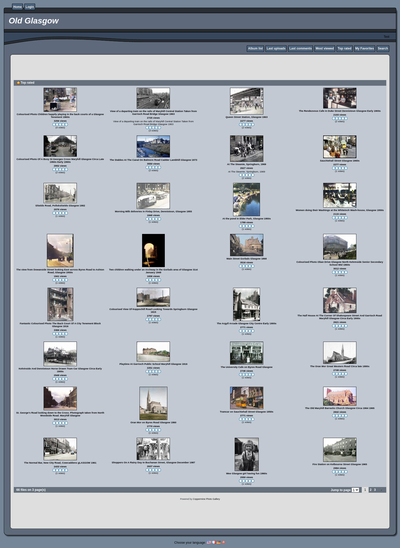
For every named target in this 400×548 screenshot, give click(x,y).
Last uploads (276, 48)
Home (17, 7)
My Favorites (364, 48)
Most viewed (325, 48)
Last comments (300, 48)
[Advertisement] (200, 67)
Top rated (345, 48)
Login (30, 7)
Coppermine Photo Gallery (206, 499)
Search (383, 48)
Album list (255, 48)
